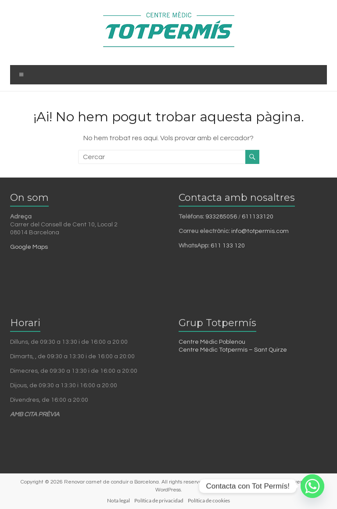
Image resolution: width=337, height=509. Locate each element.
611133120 (257, 217)
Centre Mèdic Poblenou (212, 342)
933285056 (221, 217)
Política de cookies (209, 500)
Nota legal (118, 500)
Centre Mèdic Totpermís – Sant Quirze (233, 350)
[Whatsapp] (312, 486)
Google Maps (29, 247)
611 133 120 (228, 246)
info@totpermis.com (260, 231)
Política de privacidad (158, 500)
